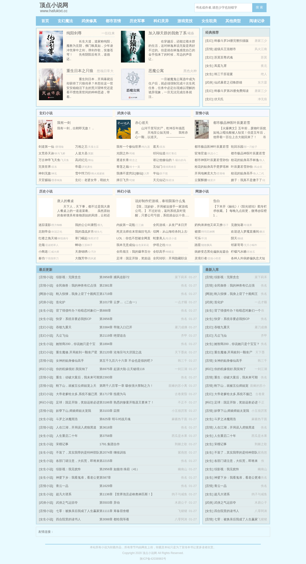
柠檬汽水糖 (238, 251)
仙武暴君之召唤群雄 (228, 82)
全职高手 (159, 251)
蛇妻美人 (159, 238)
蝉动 (78, 245)
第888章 (105, 310)
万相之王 (81, 146)
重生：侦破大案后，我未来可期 (77, 377)
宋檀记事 (62, 444)
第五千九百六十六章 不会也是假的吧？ (126, 360)
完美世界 (44, 166)
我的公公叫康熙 (86, 225)
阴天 (234, 238)
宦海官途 (201, 153)
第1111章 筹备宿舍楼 (114, 511)
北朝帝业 (44, 231)
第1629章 (106, 486)
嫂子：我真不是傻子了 (246, 180)
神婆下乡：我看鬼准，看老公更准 (237, 477)
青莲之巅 (122, 166)
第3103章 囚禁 (109, 411)
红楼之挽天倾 (47, 238)
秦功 (41, 258)
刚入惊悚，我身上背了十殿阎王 (77, 294)
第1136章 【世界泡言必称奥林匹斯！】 (126, 494)
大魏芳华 (81, 258)
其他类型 (233, 21)
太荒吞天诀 (46, 153)
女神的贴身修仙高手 (70, 360)
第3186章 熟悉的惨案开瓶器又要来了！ (126, 402)
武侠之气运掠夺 (67, 502)
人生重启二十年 (67, 436)
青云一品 (62, 486)
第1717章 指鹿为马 (112, 394)
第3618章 (106, 427)
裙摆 (198, 231)
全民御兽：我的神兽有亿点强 (76, 285)
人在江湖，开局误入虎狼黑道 (76, 427)
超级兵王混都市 (225, 49)
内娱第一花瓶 (125, 225)
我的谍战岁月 (84, 231)
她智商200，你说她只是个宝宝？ (237, 344)
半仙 (156, 173)
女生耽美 (209, 21)
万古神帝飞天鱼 (49, 160)
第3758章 (106, 436)
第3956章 (106, 319)
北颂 (41, 245)
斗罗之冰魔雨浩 (67, 419)
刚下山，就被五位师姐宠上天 (76, 385)
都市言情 (113, 21)
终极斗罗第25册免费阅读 (231, 91)
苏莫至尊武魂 (223, 57)
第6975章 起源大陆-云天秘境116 (122, 369)
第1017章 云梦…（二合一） (118, 302)
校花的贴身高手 (242, 173)
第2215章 (106, 461)
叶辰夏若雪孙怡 (242, 166)
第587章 (105, 477)
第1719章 (106, 294)
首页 (45, 21)
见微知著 (237, 225)
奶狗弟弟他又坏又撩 (209, 225)
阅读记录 (257, 21)
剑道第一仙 (46, 146)
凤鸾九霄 (220, 66)
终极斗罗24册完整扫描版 (231, 40)
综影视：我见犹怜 (68, 469)
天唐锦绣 (81, 251)
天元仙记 (159, 180)
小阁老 (43, 251)
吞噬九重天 (63, 327)
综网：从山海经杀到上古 (170, 231)
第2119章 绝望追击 (112, 335)
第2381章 (106, 285)
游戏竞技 (185, 21)
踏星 (198, 245)
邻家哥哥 (237, 245)
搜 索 (259, 7)
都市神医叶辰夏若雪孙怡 (212, 160)
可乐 (198, 238)
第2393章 (106, 377)
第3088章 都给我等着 (114, 519)
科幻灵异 (161, 21)
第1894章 (106, 344)
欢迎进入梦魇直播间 (245, 231)
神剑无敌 (44, 173)
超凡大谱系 (63, 494)
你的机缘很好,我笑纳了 (72, 369)
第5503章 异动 (109, 502)
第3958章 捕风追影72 (114, 277)
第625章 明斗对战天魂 (114, 419)
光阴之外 (122, 153)
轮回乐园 (237, 146)
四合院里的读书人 (68, 519)
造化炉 (60, 302)
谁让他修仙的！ (164, 160)
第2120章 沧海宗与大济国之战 (120, 352)
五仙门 (157, 166)
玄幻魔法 (65, 21)
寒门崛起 (81, 238)
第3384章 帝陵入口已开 (115, 327)
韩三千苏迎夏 (223, 74)
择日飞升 (122, 180)
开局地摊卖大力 (205, 173)
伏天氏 (219, 99)
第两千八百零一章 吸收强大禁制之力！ (126, 385)
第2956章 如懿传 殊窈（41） (119, 469)
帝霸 (78, 166)
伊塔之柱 (159, 245)
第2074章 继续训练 (112, 452)
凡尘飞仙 (62, 335)
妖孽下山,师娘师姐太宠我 (73, 411)
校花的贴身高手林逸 (245, 160)
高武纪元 (81, 160)
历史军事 (137, 21)
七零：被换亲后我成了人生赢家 (77, 511)
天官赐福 (44, 180)
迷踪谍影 (44, 225)
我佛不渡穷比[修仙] (129, 173)
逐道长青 (122, 160)
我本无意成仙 (125, 245)
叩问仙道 (159, 153)
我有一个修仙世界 (128, 146)
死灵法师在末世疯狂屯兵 (133, 231)
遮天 (156, 146)
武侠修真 (89, 21)
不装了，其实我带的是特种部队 (77, 452)
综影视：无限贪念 (68, 277)
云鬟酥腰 (201, 180)
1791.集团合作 (109, 444)
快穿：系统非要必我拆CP (73, 319)
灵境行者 (201, 258)
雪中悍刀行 (83, 173)
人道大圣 (81, 153)
